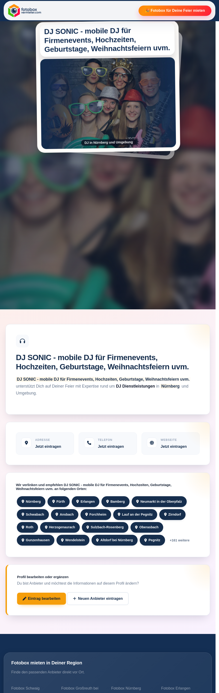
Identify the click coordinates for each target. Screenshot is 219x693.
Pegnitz (152, 540)
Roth (27, 527)
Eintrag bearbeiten (41, 598)
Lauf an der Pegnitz (135, 514)
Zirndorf (172, 514)
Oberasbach (146, 527)
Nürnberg (31, 501)
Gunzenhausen (36, 540)
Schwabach (33, 514)
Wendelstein (73, 540)
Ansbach (65, 514)
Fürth (58, 501)
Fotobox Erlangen (175, 688)
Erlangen (85, 501)
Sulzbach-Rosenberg (105, 527)
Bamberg (115, 501)
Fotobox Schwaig (25, 688)
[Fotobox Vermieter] (25, 11)
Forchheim (96, 514)
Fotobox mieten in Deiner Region (46, 662)
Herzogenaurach (60, 527)
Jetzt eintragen (48, 446)
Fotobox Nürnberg (126, 688)
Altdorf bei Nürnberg (114, 540)
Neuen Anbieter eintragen (98, 598)
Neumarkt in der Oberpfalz (159, 501)
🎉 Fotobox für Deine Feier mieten (175, 10)
